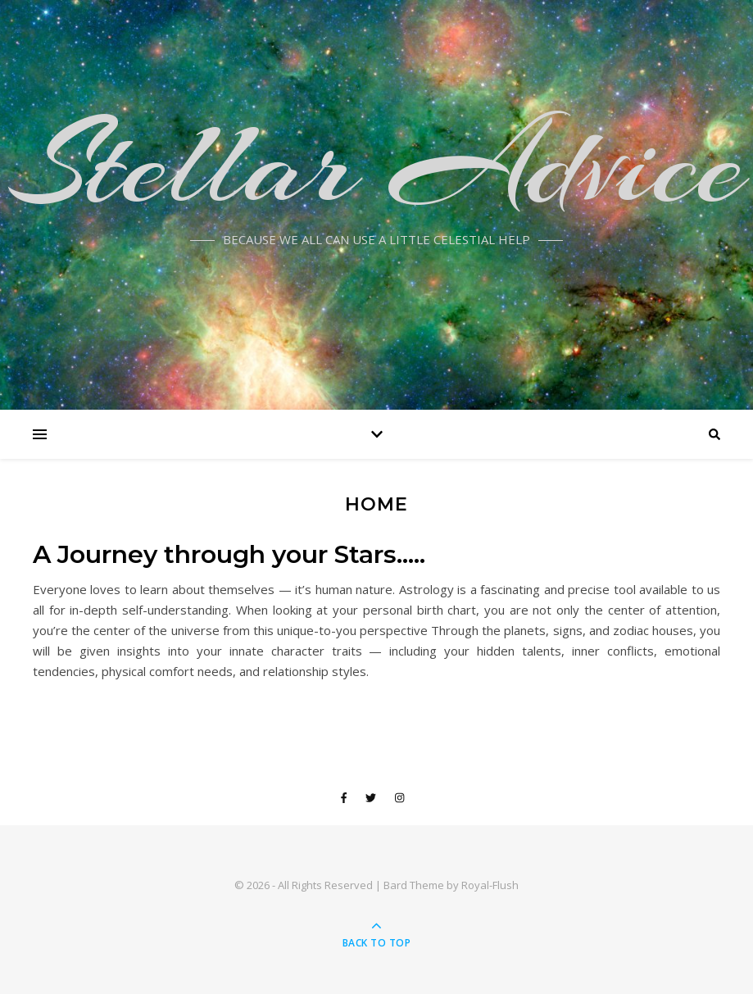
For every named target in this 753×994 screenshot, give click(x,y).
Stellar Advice (377, 163)
